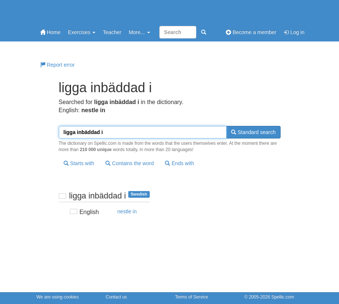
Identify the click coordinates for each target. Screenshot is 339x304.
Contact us (116, 297)
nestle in (127, 211)
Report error (57, 65)
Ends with (179, 163)
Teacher (112, 32)
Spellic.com (282, 297)
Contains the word (129, 163)
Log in (294, 32)
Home (50, 32)
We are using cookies (58, 297)
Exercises (82, 32)
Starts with (79, 163)
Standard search (253, 132)
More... (139, 32)
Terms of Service (191, 297)
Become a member (251, 32)
